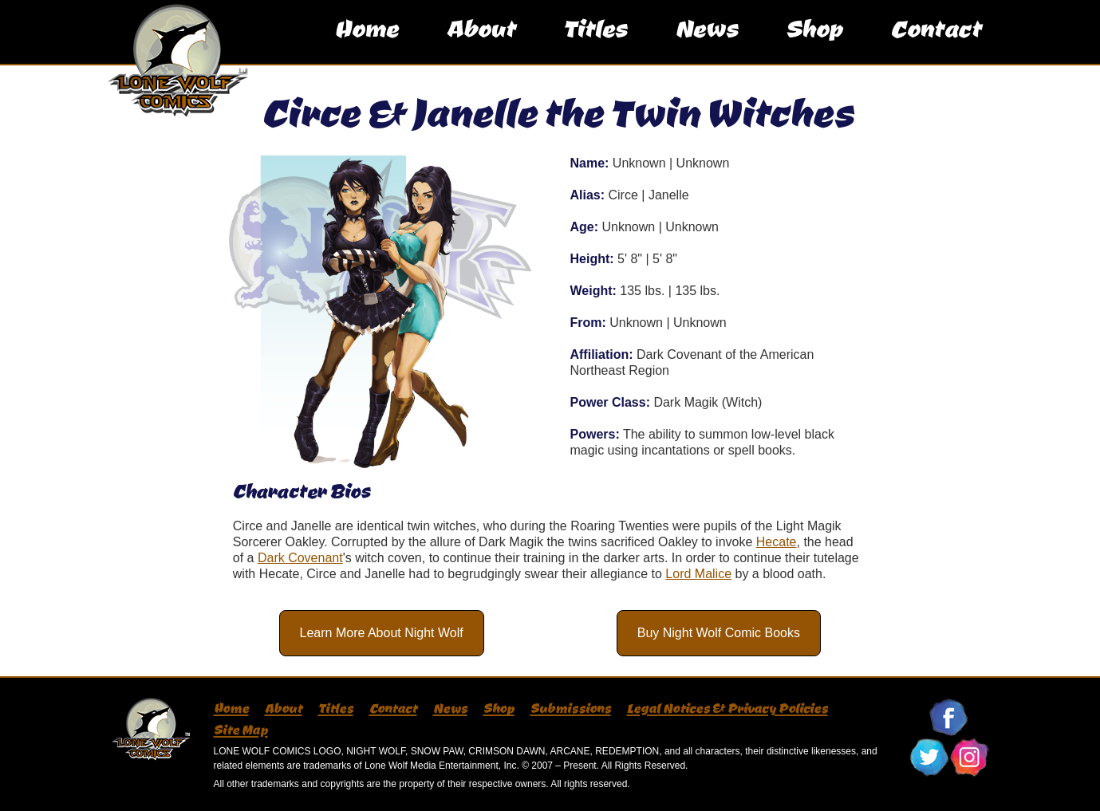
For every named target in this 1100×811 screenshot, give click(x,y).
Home (366, 43)
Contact (935, 43)
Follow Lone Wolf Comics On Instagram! (969, 758)
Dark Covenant (300, 558)
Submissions (570, 708)
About (480, 43)
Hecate (776, 542)
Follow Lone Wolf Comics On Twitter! (929, 758)
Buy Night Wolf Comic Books (718, 633)
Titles (595, 43)
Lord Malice (698, 574)
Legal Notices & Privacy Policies (727, 708)
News (706, 43)
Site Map (241, 729)
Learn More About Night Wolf (381, 633)
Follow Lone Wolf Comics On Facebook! (949, 718)
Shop (814, 43)
